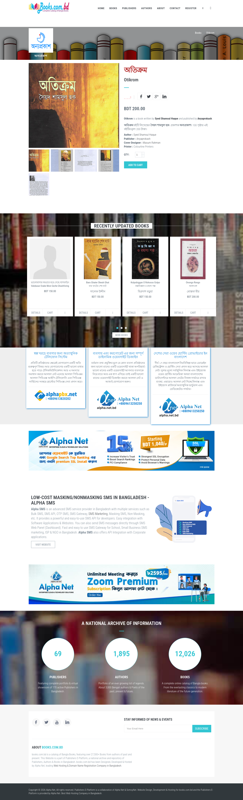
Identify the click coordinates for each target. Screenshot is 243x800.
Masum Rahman (152, 142)
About (161, 8)
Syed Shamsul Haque (166, 118)
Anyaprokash (205, 118)
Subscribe (201, 728)
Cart (50, 312)
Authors (146, 8)
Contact (175, 8)
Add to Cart (135, 165)
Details (35, 312)
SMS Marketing (98, 514)
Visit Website (43, 544)
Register (190, 8)
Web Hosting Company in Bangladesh (84, 793)
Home (101, 8)
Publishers (129, 8)
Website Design (145, 789)
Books (113, 8)
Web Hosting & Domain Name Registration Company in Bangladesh (87, 765)
